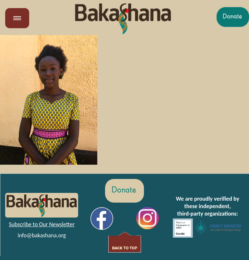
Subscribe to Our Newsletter (42, 224)
